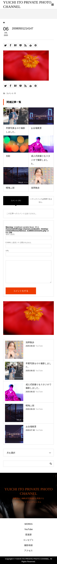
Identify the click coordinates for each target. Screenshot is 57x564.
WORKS (28, 524)
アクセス (28, 550)
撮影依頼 (28, 545)
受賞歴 (28, 534)
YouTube (28, 529)
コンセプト (28, 540)
